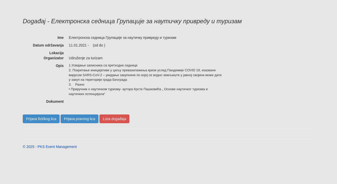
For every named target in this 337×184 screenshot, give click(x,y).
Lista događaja (114, 119)
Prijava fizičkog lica (41, 119)
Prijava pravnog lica (79, 119)
